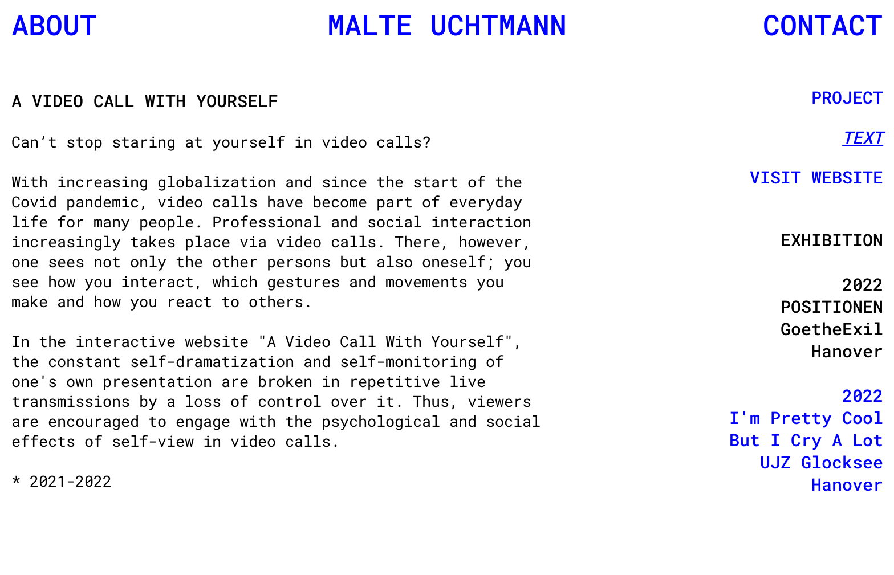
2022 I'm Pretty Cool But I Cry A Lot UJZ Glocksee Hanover (806, 439)
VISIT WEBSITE (816, 177)
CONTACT (823, 24)
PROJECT (847, 97)
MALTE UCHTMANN (447, 24)
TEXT (862, 137)
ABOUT (54, 24)
